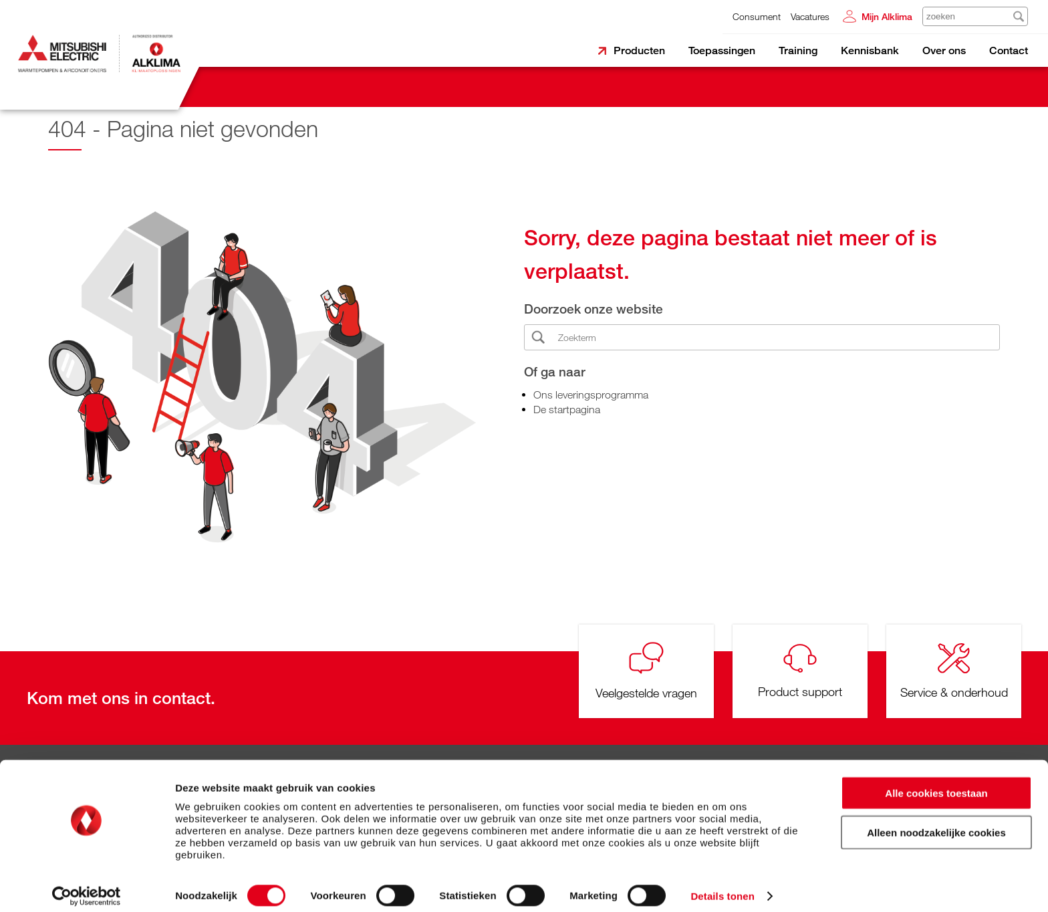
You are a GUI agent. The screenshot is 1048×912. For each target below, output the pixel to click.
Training (798, 50)
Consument (757, 16)
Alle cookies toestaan (936, 782)
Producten (639, 50)
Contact (1008, 50)
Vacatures (810, 16)
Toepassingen (721, 50)
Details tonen (722, 885)
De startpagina (566, 409)
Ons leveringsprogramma (590, 394)
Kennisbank (870, 50)
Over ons (944, 50)
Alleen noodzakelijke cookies (936, 822)
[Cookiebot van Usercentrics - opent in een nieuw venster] (86, 886)
